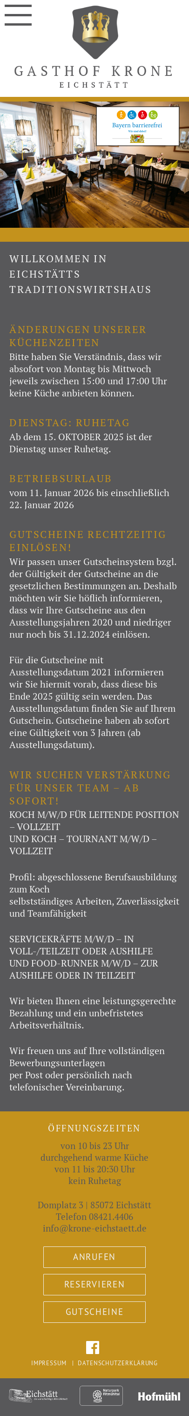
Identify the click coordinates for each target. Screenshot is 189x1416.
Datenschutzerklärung (118, 1363)
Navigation (18, 11)
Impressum (49, 1363)
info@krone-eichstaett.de (95, 1228)
